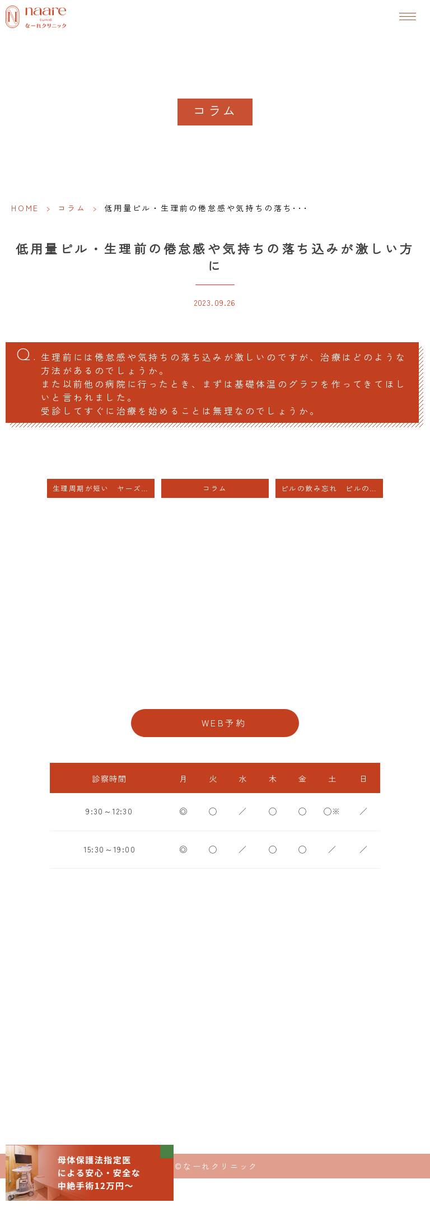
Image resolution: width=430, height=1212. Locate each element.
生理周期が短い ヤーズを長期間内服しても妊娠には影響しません (104, 488)
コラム (72, 207)
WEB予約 (224, 722)
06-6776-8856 (215, 687)
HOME (25, 207)
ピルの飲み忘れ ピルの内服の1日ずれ (332, 488)
